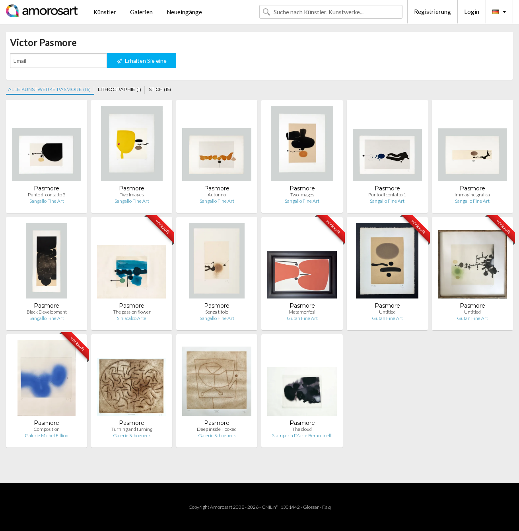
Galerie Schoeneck (132, 435)
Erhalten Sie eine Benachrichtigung (142, 62)
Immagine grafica (472, 195)
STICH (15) (160, 89)
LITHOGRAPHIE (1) (119, 89)
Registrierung (432, 11)
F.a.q (326, 507)
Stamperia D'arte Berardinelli (302, 435)
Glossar (311, 507)
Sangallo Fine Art (46, 201)
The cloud (302, 429)
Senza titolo (216, 312)
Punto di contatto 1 (387, 195)
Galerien (141, 12)
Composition (46, 429)
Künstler (104, 12)
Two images (132, 195)
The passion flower (132, 312)
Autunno (217, 195)
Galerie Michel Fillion (46, 435)
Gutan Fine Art (302, 318)
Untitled (387, 312)
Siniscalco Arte (131, 318)
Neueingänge (184, 12)
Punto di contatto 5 (47, 195)
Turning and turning (131, 429)
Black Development (47, 312)
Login (471, 11)
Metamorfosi (302, 312)
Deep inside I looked (217, 429)
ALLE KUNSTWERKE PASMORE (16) (49, 89)
